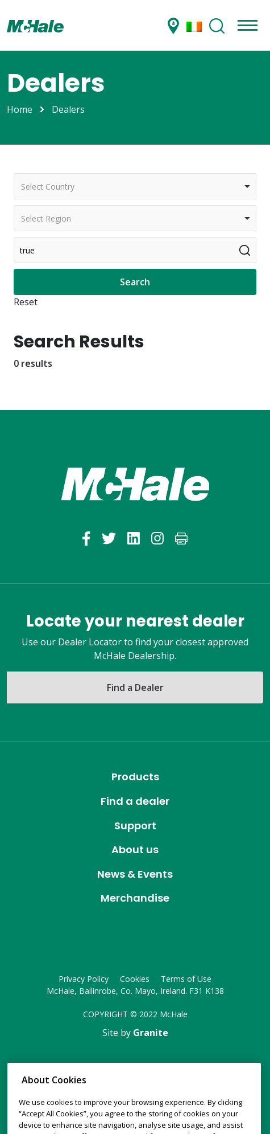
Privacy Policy (84, 978)
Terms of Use (186, 978)
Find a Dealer (135, 687)
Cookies (134, 978)
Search (135, 282)
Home (19, 109)
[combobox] (135, 186)
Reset (26, 302)
